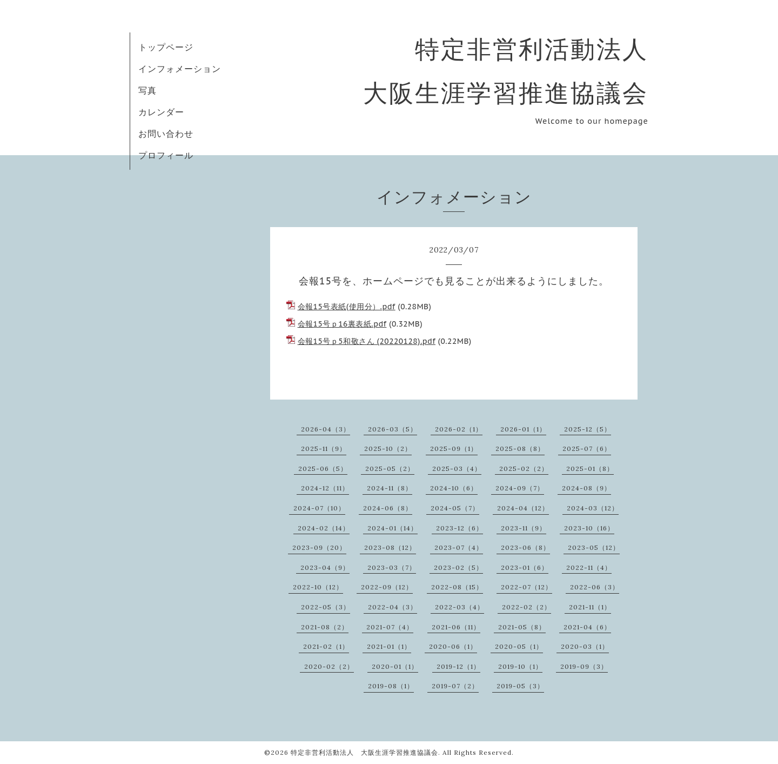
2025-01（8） (590, 468)
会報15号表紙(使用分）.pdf (346, 306)
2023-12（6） (459, 528)
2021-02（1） (326, 646)
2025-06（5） (322, 468)
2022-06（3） (594, 587)
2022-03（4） (459, 607)
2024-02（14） (324, 528)
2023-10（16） (589, 528)
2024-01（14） (392, 528)
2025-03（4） (456, 468)
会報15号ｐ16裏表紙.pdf (342, 324)
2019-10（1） (520, 666)
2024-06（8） (387, 508)
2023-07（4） (458, 547)
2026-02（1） (458, 429)
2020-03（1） (585, 646)
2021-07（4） (389, 627)
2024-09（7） (519, 488)
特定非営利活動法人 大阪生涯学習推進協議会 (364, 752)
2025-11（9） (323, 448)
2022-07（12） (526, 587)
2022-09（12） (387, 587)
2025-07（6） (586, 448)
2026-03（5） (392, 429)
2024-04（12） (523, 508)
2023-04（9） (325, 567)
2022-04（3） (392, 607)
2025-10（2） (388, 448)
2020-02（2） (329, 666)
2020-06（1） (453, 646)
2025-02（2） (523, 468)
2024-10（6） (454, 488)
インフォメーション (179, 68)
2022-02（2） (526, 607)
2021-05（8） (522, 627)
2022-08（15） (457, 587)
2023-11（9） (523, 528)
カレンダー (161, 112)
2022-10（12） (318, 587)
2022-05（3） (325, 607)
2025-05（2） (389, 468)
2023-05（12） (594, 547)
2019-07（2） (455, 686)
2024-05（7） (455, 508)
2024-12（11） (325, 488)
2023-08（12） (390, 547)
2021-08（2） (324, 627)
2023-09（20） (319, 547)
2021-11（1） (590, 607)
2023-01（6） (524, 567)
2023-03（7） (391, 567)
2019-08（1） (391, 686)
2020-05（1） (519, 646)
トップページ (165, 47)
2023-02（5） (458, 567)
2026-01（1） (523, 429)
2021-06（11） (456, 627)
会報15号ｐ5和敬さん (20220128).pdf (366, 341)
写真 (147, 90)
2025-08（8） (520, 448)
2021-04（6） (587, 627)
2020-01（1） (395, 666)
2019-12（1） (458, 666)
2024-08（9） (586, 488)
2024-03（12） (593, 508)
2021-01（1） (389, 646)
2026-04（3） (325, 429)
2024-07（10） (319, 508)
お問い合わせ (165, 133)
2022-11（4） (589, 567)
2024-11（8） (389, 488)
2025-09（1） (454, 448)
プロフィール (165, 155)
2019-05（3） (520, 686)
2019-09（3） (584, 666)
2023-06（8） (525, 547)
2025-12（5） (587, 429)
